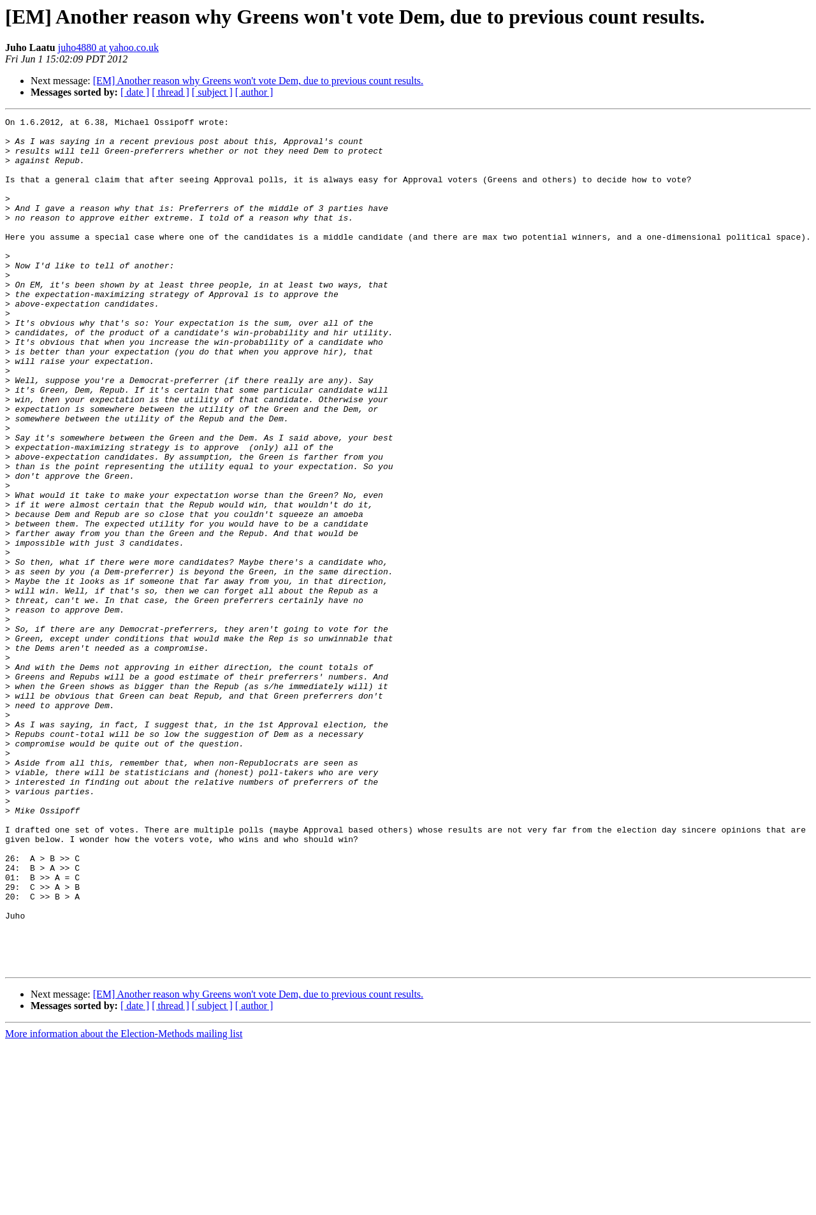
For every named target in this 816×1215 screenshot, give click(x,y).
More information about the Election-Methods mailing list (123, 1203)
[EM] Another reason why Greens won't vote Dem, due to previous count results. (258, 80)
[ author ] (254, 92)
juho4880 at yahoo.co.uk (108, 47)
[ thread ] (170, 92)
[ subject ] (212, 92)
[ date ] (134, 92)
